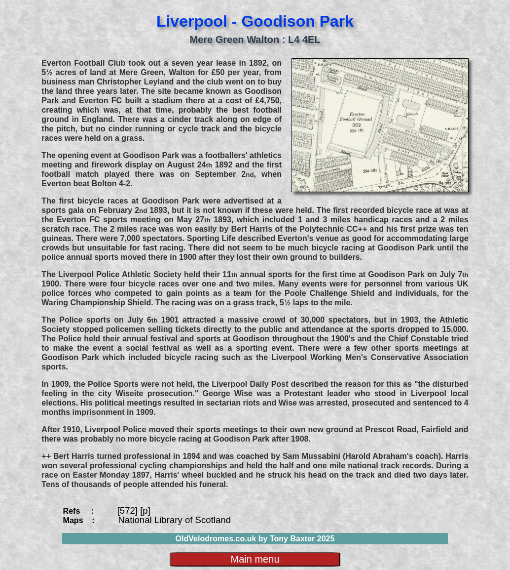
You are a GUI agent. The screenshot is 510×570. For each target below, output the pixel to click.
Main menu (254, 559)
